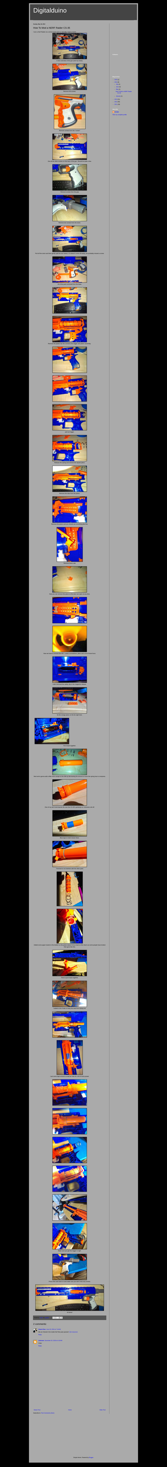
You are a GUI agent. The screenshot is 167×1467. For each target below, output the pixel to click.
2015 (116, 79)
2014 (116, 82)
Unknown (41, 1340)
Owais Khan (42, 1329)
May (117, 89)
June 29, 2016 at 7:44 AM (53, 1329)
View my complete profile (119, 114)
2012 (116, 102)
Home (70, 1410)
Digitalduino (50, 10)
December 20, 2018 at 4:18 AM (53, 1340)
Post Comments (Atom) (47, 1413)
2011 (116, 104)
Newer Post (37, 1410)
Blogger (91, 1457)
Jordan (117, 112)
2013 (116, 99)
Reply (40, 1334)
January (118, 96)
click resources (73, 1332)
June (117, 87)
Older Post (102, 1410)
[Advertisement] (70, 1393)
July (117, 84)
